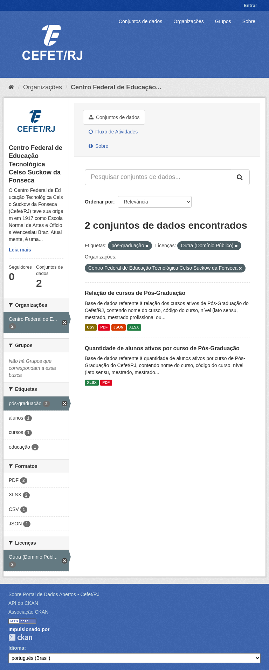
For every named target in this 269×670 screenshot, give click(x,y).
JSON (118, 327)
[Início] (11, 87)
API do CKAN (23, 603)
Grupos (223, 21)
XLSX (134, 327)
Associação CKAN (28, 612)
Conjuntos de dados (141, 21)
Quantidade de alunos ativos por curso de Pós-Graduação (162, 348)
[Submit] (240, 177)
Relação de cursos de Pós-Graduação (135, 293)
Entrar (250, 5)
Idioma (16, 648)
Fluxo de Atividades (113, 131)
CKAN (20, 637)
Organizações (188, 21)
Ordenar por (99, 202)
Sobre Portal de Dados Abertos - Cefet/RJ (53, 594)
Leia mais (20, 250)
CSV (91, 327)
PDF (104, 327)
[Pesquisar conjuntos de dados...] (158, 177)
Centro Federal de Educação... (116, 87)
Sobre (248, 21)
